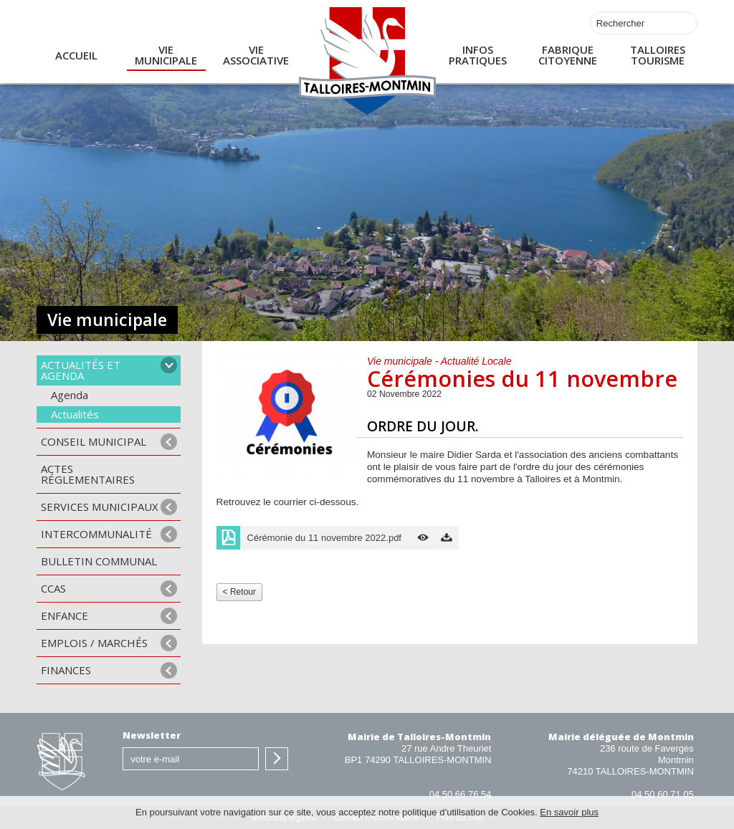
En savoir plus (569, 812)
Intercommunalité (96, 534)
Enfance (64, 615)
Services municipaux (99, 506)
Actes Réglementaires (88, 474)
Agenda (69, 395)
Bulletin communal (99, 561)
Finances (66, 670)
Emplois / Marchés (94, 643)
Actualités (75, 414)
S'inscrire (276, 758)
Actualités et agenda (80, 370)
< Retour (239, 592)
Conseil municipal (93, 441)
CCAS (53, 588)
